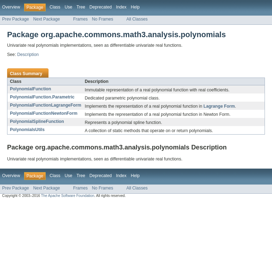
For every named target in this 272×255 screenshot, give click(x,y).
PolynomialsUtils (27, 129)
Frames (80, 19)
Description (28, 54)
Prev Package (15, 19)
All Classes (137, 19)
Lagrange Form (218, 106)
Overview (11, 7)
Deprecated (101, 7)
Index (121, 7)
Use (68, 7)
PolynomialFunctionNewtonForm (43, 113)
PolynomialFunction (30, 88)
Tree (80, 7)
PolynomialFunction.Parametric (42, 97)
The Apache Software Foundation (67, 196)
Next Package (46, 19)
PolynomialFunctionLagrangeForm (45, 105)
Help (135, 7)
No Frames (102, 19)
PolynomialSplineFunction (37, 121)
